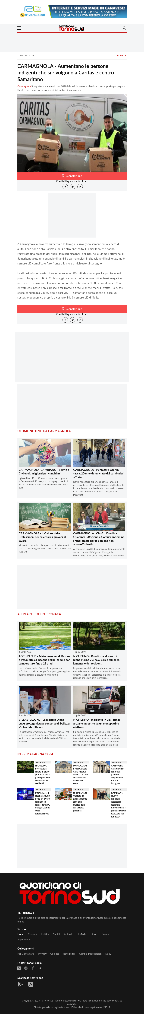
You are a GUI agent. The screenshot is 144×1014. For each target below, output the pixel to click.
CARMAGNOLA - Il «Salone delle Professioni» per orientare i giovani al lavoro (42, 536)
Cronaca (121, 55)
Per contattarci (25, 953)
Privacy (42, 953)
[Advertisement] (72, 359)
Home (20, 933)
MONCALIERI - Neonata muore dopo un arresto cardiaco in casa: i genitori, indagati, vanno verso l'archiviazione (42, 803)
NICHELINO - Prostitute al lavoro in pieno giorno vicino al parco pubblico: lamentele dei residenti (96, 659)
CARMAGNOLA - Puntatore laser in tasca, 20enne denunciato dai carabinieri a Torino (98, 473)
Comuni (105, 933)
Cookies (54, 953)
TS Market (82, 933)
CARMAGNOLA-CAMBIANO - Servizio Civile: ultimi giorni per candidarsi (44, 471)
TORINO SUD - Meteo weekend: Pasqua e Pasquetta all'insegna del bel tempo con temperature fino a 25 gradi (44, 659)
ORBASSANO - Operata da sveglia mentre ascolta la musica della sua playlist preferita (80, 801)
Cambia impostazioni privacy (95, 953)
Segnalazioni (24, 939)
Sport (94, 933)
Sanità (56, 933)
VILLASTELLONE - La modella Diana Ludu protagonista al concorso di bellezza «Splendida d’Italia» (44, 723)
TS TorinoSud (46, 1000)
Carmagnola (24, 86)
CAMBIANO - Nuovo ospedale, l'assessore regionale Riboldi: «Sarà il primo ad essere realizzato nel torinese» (118, 804)
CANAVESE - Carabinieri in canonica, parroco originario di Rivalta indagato (117, 774)
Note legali (69, 953)
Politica (45, 933)
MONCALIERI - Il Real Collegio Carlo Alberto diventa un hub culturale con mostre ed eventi (80, 774)
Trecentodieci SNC (72, 1000)
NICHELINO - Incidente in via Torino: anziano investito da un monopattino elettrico (96, 723)
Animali (68, 933)
